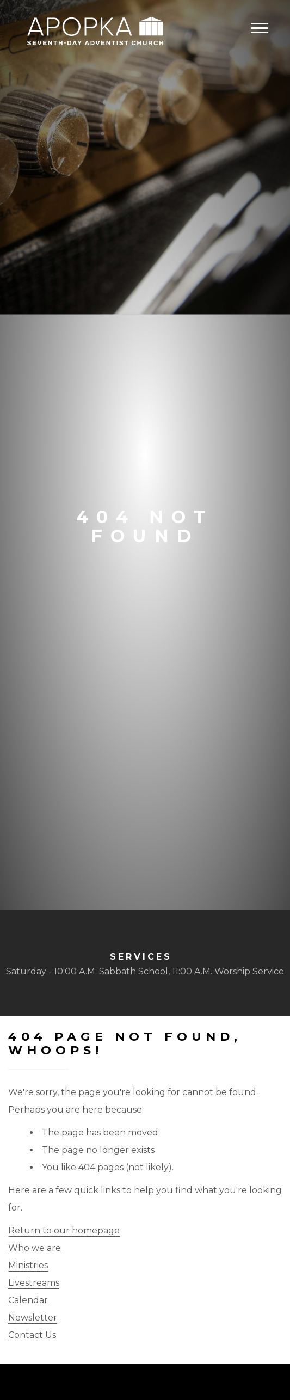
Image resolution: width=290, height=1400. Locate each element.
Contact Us (32, 1335)
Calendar (28, 1300)
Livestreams (33, 1283)
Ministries (28, 1265)
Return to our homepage (64, 1230)
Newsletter (32, 1317)
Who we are (34, 1248)
